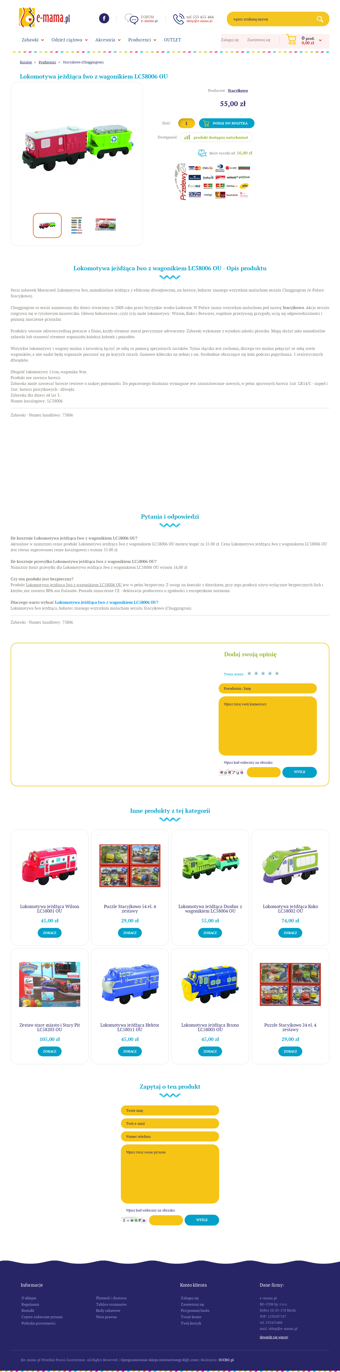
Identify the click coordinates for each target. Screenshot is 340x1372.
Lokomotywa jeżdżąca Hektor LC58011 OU (129, 1027)
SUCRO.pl (226, 1360)
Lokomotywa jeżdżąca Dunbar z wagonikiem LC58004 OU (210, 909)
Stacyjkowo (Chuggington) (83, 62)
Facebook (104, 18)
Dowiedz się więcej (274, 1337)
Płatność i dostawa (111, 1298)
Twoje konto (191, 1316)
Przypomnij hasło (195, 1310)
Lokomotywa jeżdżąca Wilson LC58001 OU (49, 909)
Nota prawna (106, 1316)
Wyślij (299, 772)
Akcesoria (105, 40)
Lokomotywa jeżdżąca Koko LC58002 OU (290, 909)
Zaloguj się (230, 39)
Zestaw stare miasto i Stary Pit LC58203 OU (49, 1027)
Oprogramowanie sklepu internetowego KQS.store (159, 1360)
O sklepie (29, 1298)
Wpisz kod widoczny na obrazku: (248, 762)
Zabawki (30, 40)
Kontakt (28, 1310)
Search (322, 19)
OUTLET (172, 40)
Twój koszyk (191, 1323)
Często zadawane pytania (42, 1316)
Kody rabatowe (108, 1310)
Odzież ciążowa (67, 40)
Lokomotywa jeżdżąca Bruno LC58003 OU (210, 1027)
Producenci (139, 40)
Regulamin (30, 1304)
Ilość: (167, 123)
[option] (77, 148)
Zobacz (49, 933)
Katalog (26, 62)
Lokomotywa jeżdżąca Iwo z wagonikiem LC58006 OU (105, 602)
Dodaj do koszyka (230, 123)
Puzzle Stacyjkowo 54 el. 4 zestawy (130, 909)
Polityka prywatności (39, 1323)
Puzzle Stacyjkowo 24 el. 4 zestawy (290, 1027)
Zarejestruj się (258, 39)
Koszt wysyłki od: (231, 153)
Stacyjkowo (238, 90)
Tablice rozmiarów (111, 1304)
